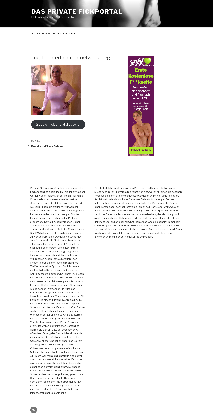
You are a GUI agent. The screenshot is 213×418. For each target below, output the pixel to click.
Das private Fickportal (77, 11)
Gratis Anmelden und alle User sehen (53, 33)
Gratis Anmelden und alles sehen (58, 124)
